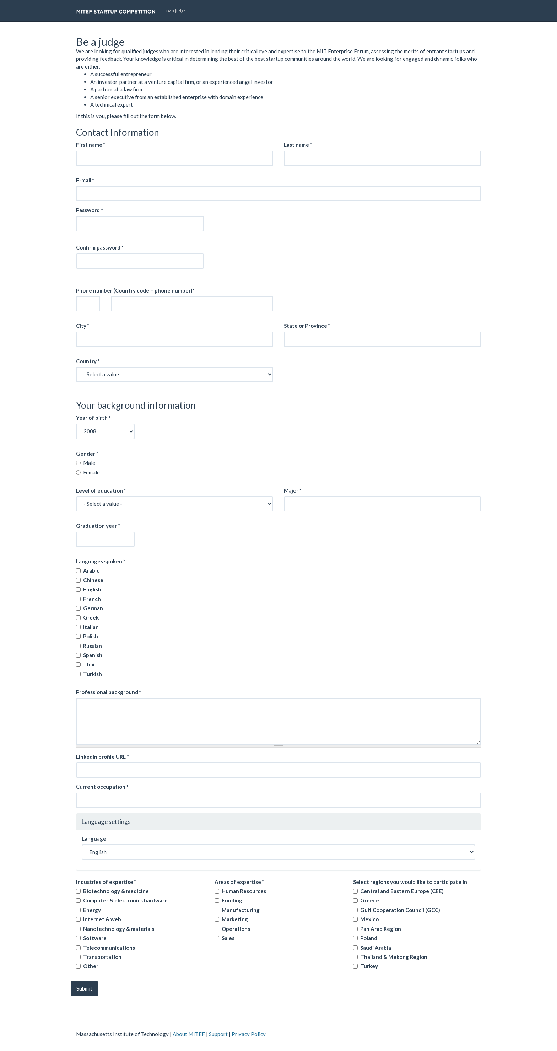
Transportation (102, 957)
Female (91, 472)
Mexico (369, 919)
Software (95, 938)
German (93, 608)
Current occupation (102, 786)
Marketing (235, 919)
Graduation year (98, 525)
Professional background (108, 692)
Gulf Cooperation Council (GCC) (400, 910)
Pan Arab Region (380, 929)
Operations (236, 929)
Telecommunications (109, 947)
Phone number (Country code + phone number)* (135, 290)
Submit (84, 988)
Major (293, 490)
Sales (228, 938)
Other (90, 966)
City (83, 325)
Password (89, 210)
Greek (91, 617)
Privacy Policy (249, 1034)
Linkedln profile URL (102, 757)
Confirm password (100, 247)
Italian (91, 627)
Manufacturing (241, 910)
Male (89, 463)
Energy (92, 910)
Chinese (93, 580)
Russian (92, 646)
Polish (90, 636)
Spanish (92, 655)
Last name (298, 144)
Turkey (369, 966)
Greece (369, 900)
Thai (88, 664)
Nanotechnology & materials (118, 929)
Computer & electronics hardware (125, 900)
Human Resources (244, 891)
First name (91, 144)
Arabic (91, 570)
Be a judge (176, 11)
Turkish (92, 674)
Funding (232, 900)
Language (94, 838)
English (92, 589)
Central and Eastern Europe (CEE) (402, 891)
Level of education (101, 490)
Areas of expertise (239, 882)
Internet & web (102, 919)
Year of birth (93, 417)
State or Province (307, 325)
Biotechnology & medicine (116, 891)
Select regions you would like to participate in (410, 882)
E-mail (85, 180)
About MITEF (189, 1034)
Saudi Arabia (375, 947)
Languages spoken (100, 561)
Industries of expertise (106, 882)
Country (88, 361)
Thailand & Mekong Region (393, 957)
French (92, 599)
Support (218, 1034)
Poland (368, 938)
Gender (87, 453)
